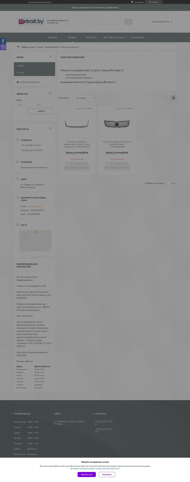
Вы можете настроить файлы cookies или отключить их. (94, 469)
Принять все (86, 474)
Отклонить (107, 474)
